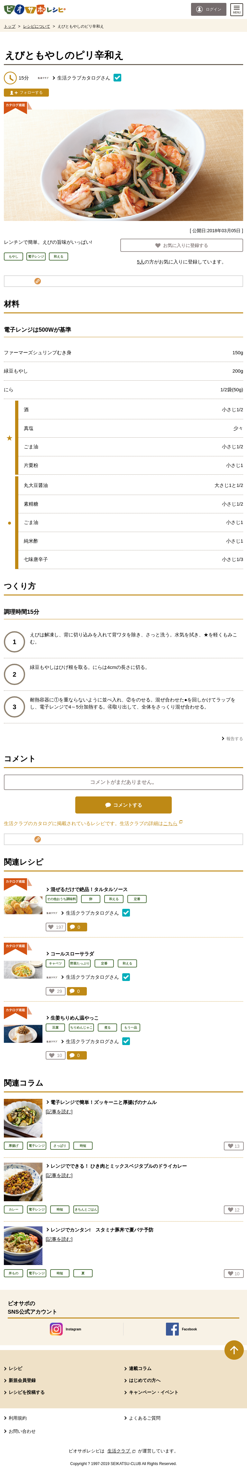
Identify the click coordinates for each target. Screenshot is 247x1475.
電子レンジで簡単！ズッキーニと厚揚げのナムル (103, 1102)
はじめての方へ (144, 1380)
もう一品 (130, 1027)
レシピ (15, 1368)
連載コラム (140, 1368)
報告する (234, 738)
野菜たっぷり (79, 963)
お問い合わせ (22, 1431)
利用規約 (18, 1418)
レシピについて (36, 26)
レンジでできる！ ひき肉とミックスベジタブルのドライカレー (118, 1166)
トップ (9, 26)
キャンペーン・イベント (153, 1392)
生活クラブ (122, 1450)
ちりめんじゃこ (81, 1027)
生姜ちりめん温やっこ (74, 1018)
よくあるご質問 (144, 1418)
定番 (137, 899)
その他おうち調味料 (61, 899)
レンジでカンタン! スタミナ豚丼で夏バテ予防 (101, 1229)
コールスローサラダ (72, 953)
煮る (107, 1027)
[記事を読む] (59, 1111)
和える (114, 899)
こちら (172, 823)
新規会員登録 (22, 1380)
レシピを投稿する (27, 1392)
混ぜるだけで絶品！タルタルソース (89, 889)
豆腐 (55, 1027)
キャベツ (55, 963)
